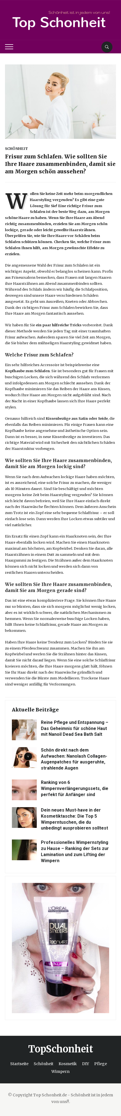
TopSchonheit (60, 1049)
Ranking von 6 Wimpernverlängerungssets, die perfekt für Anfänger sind (74, 788)
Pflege (100, 1063)
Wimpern (60, 1071)
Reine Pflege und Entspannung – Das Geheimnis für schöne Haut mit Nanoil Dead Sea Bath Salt (74, 728)
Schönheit (16, 148)
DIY (85, 1063)
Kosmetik (68, 1063)
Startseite (19, 1063)
